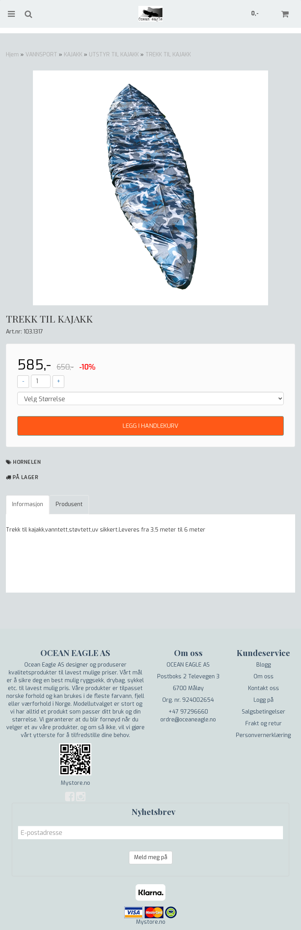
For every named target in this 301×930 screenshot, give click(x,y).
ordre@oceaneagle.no (188, 719)
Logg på (264, 700)
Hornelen (27, 462)
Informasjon (27, 504)
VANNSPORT (41, 54)
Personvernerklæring (263, 735)
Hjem (12, 54)
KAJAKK (73, 54)
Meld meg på (150, 857)
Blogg (263, 665)
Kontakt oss (263, 688)
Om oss (264, 676)
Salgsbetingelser (263, 712)
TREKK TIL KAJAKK (168, 54)
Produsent (69, 504)
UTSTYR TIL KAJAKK (114, 54)
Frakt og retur (263, 723)
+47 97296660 (188, 712)
